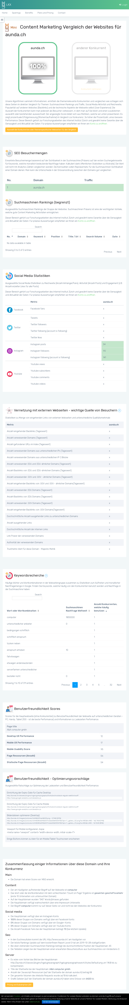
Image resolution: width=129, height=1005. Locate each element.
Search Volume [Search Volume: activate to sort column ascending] (94, 236)
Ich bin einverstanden (50, 1002)
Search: (27, 229)
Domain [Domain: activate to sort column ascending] (22, 236)
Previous (108, 252)
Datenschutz (35, 1002)
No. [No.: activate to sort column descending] (8, 236)
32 (111, 685)
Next (119, 252)
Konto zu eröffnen (98, 123)
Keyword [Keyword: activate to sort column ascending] (38, 236)
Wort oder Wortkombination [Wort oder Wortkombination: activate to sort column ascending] (21, 610)
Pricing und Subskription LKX (19, 985)
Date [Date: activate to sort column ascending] (115, 236)
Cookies (17, 996)
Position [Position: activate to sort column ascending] (55, 236)
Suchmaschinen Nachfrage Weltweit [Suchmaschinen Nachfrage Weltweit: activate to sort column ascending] (76, 609)
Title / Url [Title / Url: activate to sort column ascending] (73, 236)
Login (123, 4)
